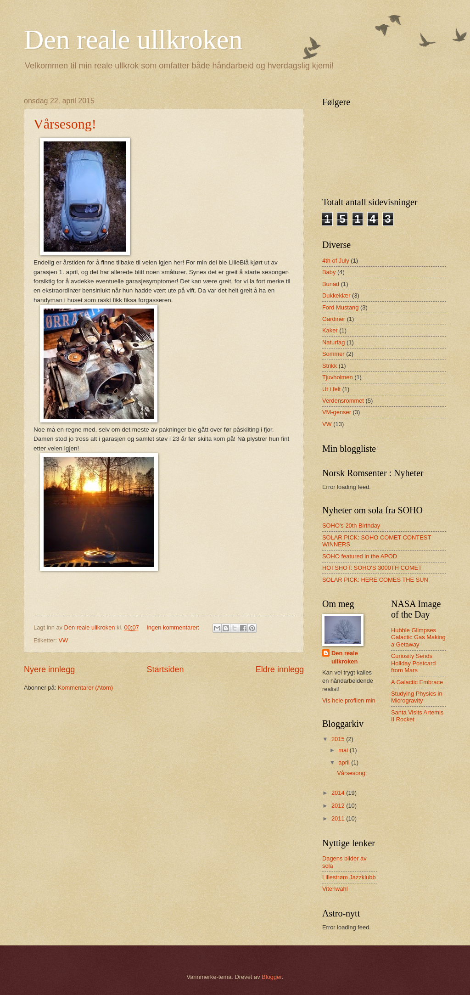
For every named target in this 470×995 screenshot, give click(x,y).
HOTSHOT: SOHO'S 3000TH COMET (372, 567)
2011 (338, 818)
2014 (338, 792)
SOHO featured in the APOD (359, 556)
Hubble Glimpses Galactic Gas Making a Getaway (418, 637)
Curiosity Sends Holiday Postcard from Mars (413, 663)
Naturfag (333, 342)
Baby (329, 272)
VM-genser (336, 412)
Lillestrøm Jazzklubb (349, 877)
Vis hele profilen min (348, 700)
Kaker (330, 330)
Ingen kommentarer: (173, 627)
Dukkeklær (336, 295)
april (344, 762)
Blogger (272, 976)
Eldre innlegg (280, 669)
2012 (338, 805)
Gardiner (333, 318)
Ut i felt (331, 389)
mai (343, 750)
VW (63, 640)
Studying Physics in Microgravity (416, 697)
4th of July (335, 260)
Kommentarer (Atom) (85, 687)
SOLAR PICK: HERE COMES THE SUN (375, 579)
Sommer (333, 353)
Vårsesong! (65, 123)
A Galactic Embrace (417, 682)
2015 (338, 739)
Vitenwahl (335, 888)
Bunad (330, 284)
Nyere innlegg (49, 669)
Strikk (329, 365)
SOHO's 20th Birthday (351, 525)
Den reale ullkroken (133, 39)
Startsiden (165, 669)
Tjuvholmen (337, 377)
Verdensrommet (343, 400)
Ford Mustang (340, 307)
